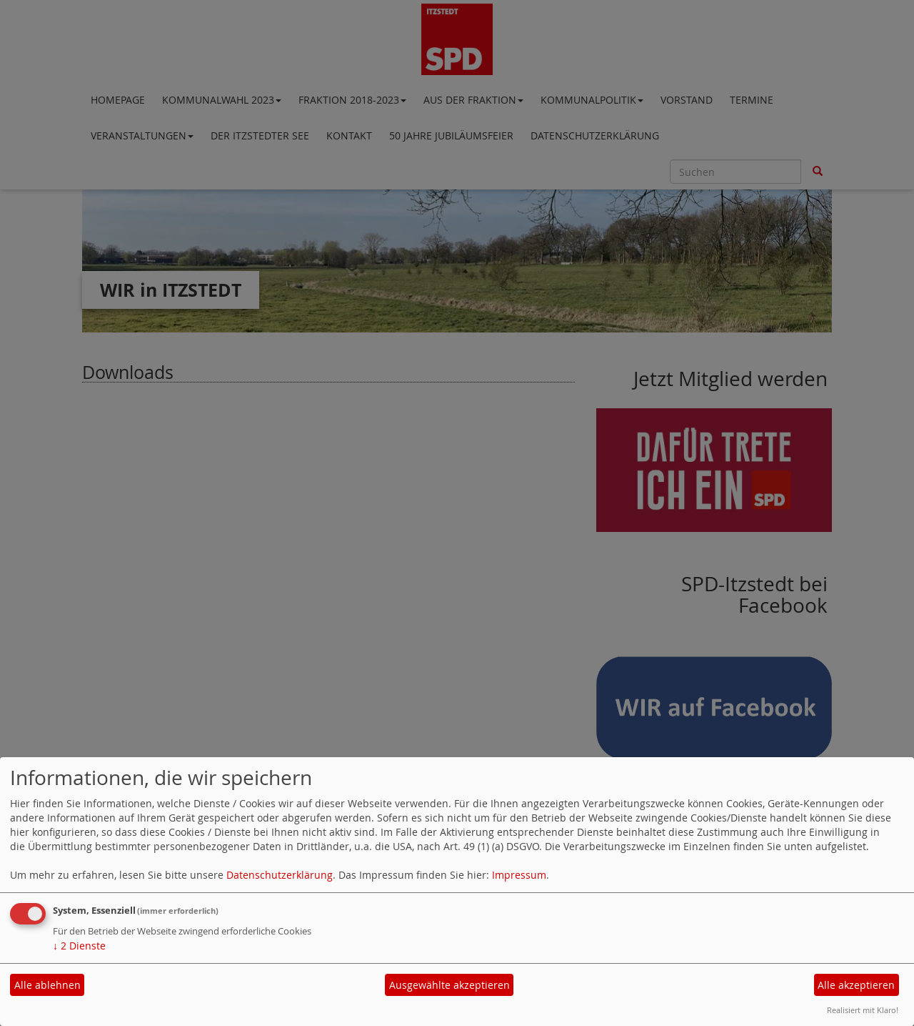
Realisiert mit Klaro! (862, 1010)
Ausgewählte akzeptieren (449, 985)
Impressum (519, 875)
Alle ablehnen (47, 985)
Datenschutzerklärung (279, 875)
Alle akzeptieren (856, 985)
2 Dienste (79, 945)
